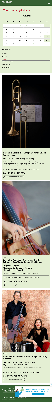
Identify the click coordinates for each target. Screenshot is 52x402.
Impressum (4, 399)
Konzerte (4, 59)
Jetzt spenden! (38, 394)
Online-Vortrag (6, 64)
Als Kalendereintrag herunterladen (15, 176)
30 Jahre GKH (6, 67)
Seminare (4, 53)
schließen (51, 385)
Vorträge (4, 56)
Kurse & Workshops (7, 62)
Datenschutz (12, 399)
